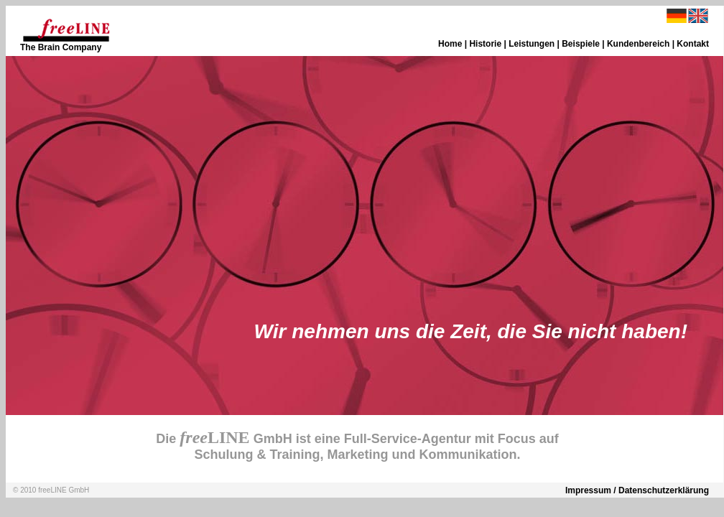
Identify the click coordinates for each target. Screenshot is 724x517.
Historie (485, 44)
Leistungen (531, 44)
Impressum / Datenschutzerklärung (637, 490)
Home (450, 44)
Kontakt (693, 44)
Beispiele (581, 44)
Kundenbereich (638, 44)
